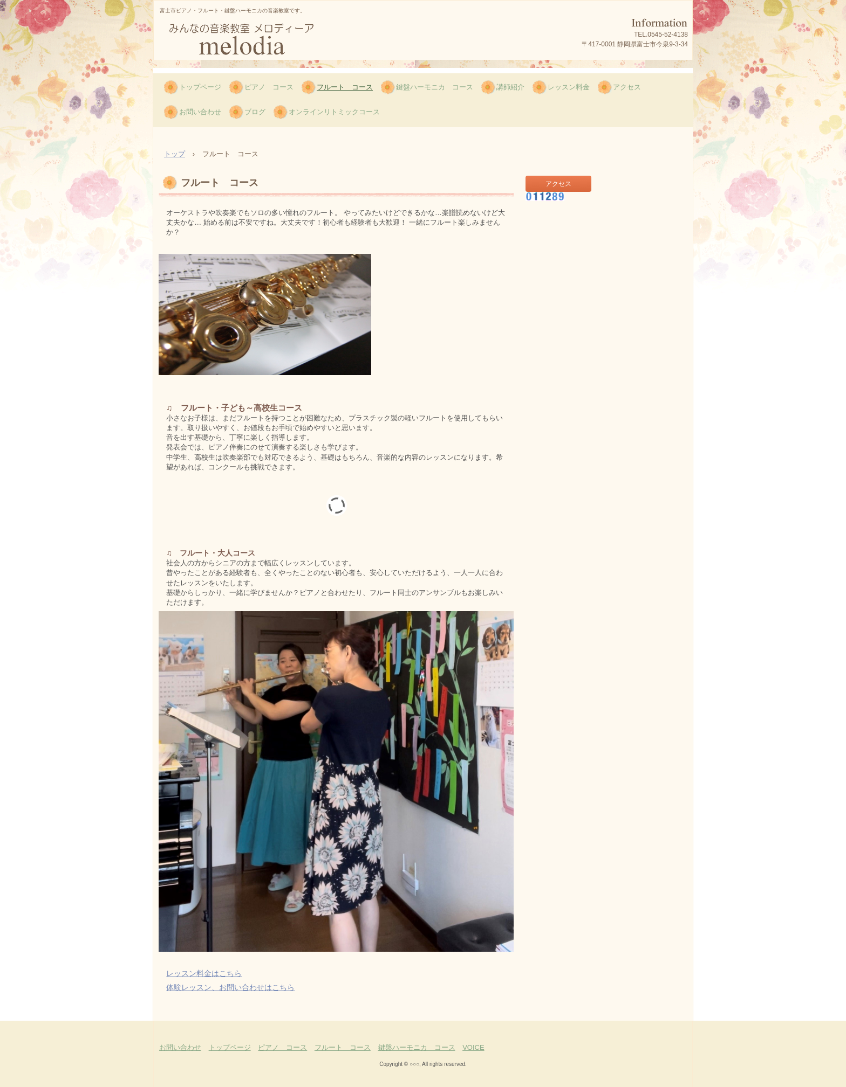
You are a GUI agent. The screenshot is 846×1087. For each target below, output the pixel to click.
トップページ (200, 87)
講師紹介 (510, 87)
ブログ (254, 112)
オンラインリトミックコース (334, 112)
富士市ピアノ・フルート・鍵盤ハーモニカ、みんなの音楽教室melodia (255, 39)
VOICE (473, 1047)
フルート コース (345, 87)
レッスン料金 (569, 87)
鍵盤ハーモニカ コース (434, 87)
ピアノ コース (269, 87)
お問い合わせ (200, 112)
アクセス (627, 87)
